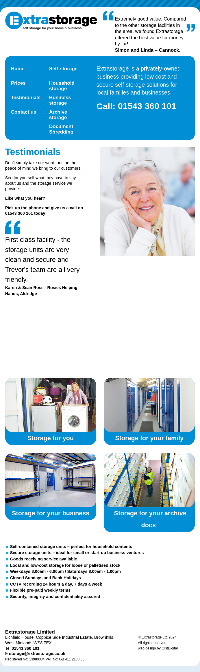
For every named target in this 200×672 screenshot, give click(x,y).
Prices (18, 83)
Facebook (48, 613)
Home (18, 68)
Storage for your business (50, 480)
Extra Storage (51, 21)
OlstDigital (170, 648)
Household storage (62, 85)
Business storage (60, 100)
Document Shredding (61, 129)
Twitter (23, 613)
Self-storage (63, 68)
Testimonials (26, 97)
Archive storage (58, 114)
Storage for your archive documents (149, 480)
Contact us (23, 112)
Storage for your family (149, 405)
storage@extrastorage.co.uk (37, 653)
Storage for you (50, 405)
